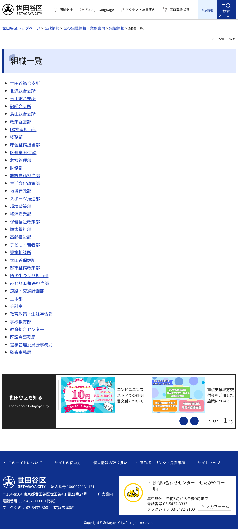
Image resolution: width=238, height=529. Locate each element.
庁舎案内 (105, 493)
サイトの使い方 (67, 462)
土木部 (16, 298)
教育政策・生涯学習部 (31, 313)
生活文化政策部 (25, 182)
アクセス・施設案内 (140, 9)
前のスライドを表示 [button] (187, 420)
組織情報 (116, 27)
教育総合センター (27, 328)
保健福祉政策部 (25, 221)
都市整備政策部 (25, 267)
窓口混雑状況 (179, 9)
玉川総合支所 (23, 98)
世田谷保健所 (23, 259)
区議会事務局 (23, 336)
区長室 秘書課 (23, 152)
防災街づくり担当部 (29, 275)
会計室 (16, 305)
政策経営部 (20, 121)
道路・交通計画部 (27, 290)
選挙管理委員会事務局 (31, 344)
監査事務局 (20, 352)
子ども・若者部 (25, 244)
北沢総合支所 (23, 90)
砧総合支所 (20, 105)
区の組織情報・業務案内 (84, 27)
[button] (63, 9)
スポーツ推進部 (25, 198)
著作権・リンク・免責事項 (162, 462)
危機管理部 (20, 159)
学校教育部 (20, 321)
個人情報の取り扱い (110, 462)
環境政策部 (20, 205)
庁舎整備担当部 (25, 144)
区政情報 (51, 27)
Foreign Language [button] (100, 9)
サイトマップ (209, 462)
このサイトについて (25, 462)
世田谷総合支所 (25, 82)
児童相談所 (20, 252)
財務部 (16, 167)
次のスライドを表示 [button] (198, 420)
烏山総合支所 (23, 113)
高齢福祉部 (20, 236)
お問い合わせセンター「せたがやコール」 (188, 485)
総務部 (16, 136)
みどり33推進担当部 (29, 282)
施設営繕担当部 (25, 175)
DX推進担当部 (23, 128)
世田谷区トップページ (21, 27)
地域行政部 (20, 190)
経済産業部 (20, 213)
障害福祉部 (20, 228)
